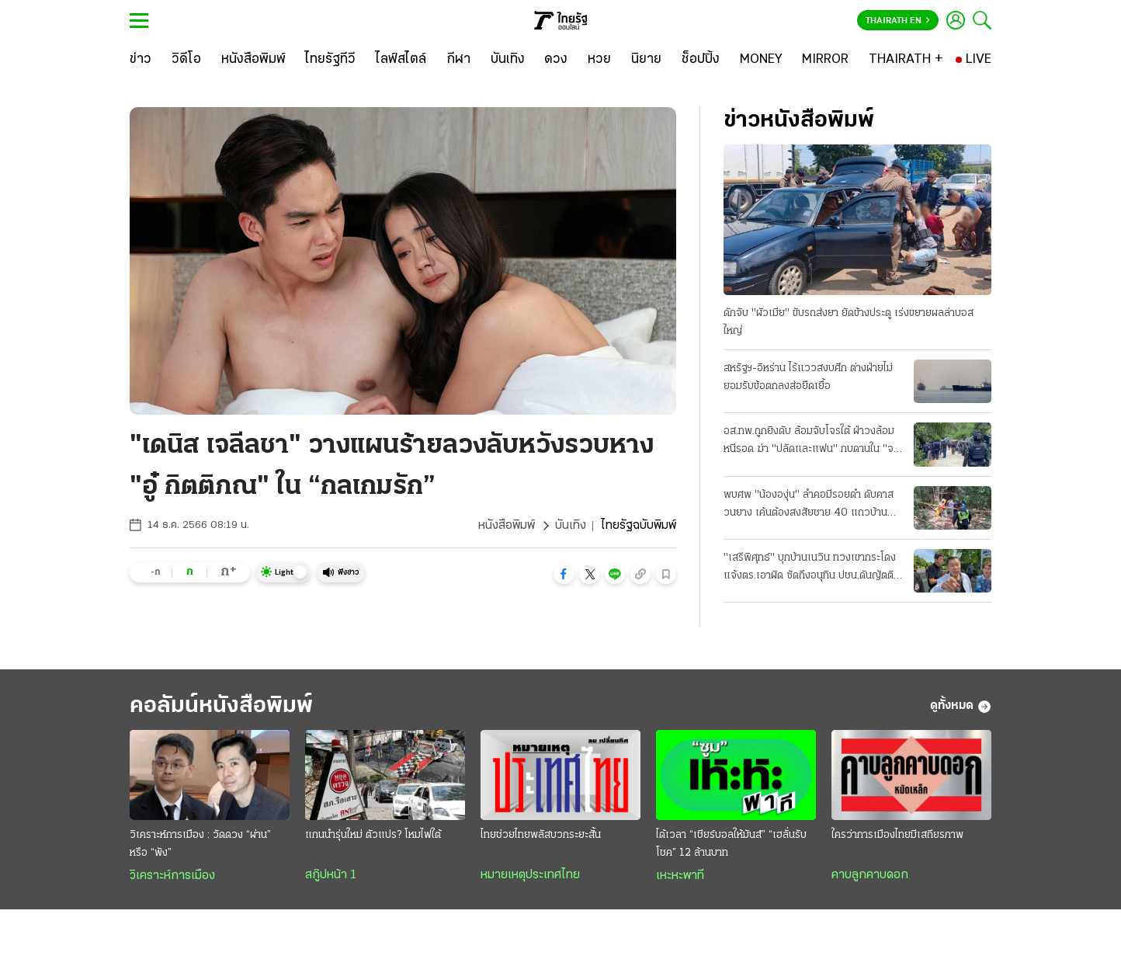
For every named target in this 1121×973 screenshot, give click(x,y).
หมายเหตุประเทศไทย (530, 875)
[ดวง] (555, 59)
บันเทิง (570, 526)
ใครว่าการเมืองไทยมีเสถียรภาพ (897, 835)
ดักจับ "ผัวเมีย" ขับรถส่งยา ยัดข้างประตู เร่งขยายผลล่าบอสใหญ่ (849, 322)
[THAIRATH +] (906, 59)
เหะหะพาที (680, 876)
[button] (564, 574)
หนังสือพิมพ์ (506, 526)
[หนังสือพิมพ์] (253, 59)
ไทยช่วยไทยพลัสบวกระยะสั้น (541, 835)
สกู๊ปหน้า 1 (330, 875)
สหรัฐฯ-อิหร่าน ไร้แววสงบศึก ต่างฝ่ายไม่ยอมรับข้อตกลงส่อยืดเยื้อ (808, 377)
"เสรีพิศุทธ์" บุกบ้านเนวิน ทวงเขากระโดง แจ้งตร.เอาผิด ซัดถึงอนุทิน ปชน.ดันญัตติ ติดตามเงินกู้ (810, 568)
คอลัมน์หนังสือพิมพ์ (221, 706)
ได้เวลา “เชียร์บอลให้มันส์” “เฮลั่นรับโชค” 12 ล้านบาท (731, 844)
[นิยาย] (646, 59)
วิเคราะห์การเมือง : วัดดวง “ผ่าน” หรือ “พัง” (200, 844)
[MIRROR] (825, 59)
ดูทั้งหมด (960, 707)
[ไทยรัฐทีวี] (330, 59)
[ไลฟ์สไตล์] (401, 59)
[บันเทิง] (508, 59)
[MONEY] (761, 59)
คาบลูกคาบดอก (869, 875)
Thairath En (898, 21)
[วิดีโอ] (186, 59)
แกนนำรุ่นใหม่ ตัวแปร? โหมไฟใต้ (373, 835)
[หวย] (599, 59)
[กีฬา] (458, 59)
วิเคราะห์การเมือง (172, 876)
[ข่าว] (140, 59)
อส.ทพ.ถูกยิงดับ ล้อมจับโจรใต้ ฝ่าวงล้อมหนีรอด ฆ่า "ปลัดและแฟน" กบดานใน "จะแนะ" (810, 442)
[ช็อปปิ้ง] (701, 59)
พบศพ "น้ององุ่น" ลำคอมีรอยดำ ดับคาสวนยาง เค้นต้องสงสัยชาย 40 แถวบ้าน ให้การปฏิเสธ (809, 505)
